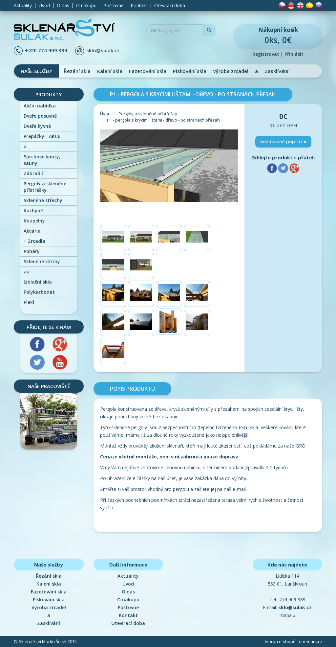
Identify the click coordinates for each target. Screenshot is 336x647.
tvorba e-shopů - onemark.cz (293, 641)
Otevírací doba (169, 5)
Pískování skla (189, 71)
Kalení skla (109, 71)
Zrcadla (34, 241)
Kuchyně (33, 210)
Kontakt (139, 5)
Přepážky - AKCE (42, 136)
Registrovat (265, 54)
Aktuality (23, 5)
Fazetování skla (147, 71)
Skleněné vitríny (42, 261)
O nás (63, 5)
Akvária (32, 231)
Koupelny (34, 221)
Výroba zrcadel (230, 71)
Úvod (44, 5)
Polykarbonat (39, 292)
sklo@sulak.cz (103, 50)
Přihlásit (294, 54)
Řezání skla (77, 71)
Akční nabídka (40, 106)
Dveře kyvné (37, 126)
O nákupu (86, 5)
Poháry (32, 251)
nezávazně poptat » (283, 141)
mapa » (287, 615)
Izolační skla (38, 282)
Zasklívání (276, 71)
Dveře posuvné (40, 116)
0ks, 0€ (278, 35)
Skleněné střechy (43, 200)
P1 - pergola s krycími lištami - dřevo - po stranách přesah (163, 120)
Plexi (29, 302)
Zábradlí (33, 173)
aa (27, 271)
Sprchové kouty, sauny (42, 159)
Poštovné (113, 5)
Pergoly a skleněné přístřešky (45, 186)
